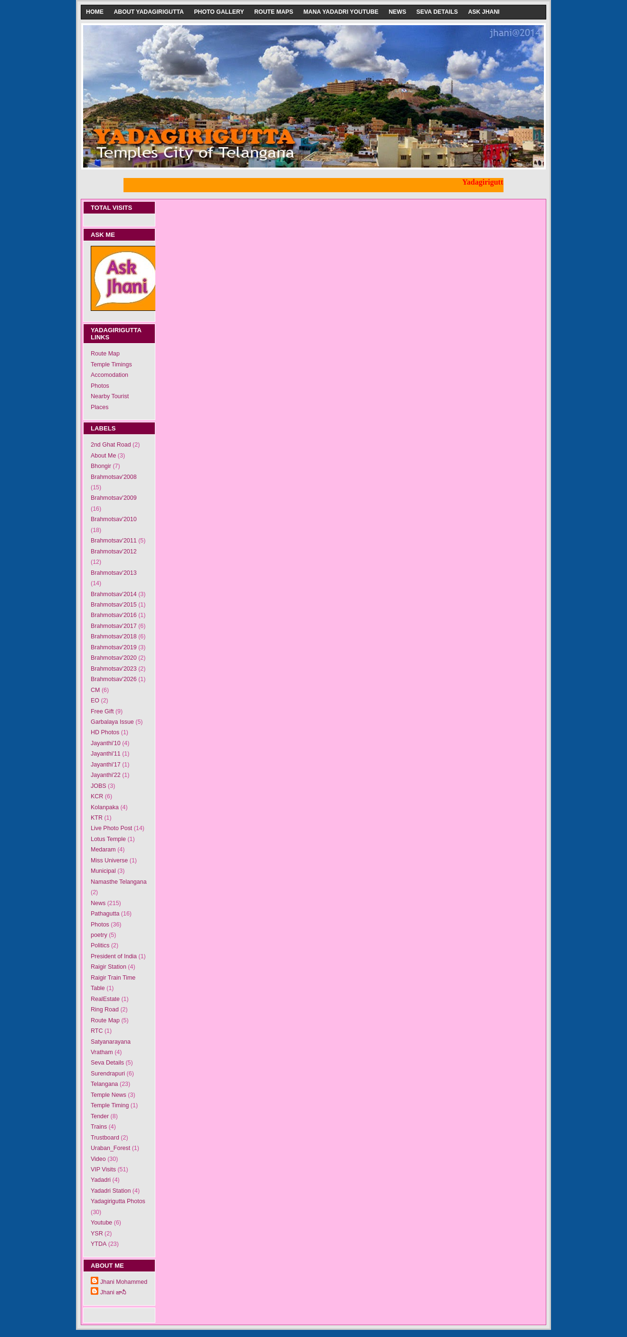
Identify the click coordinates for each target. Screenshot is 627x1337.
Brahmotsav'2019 (114, 647)
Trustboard (105, 1137)
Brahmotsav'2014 (114, 594)
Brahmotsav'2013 (114, 573)
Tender (100, 1116)
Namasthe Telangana (119, 882)
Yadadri (101, 1180)
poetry (99, 935)
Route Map (105, 353)
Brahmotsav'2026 (114, 679)
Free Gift (102, 711)
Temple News (108, 1095)
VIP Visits (103, 1169)
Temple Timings (111, 364)
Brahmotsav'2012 (114, 551)
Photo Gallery (219, 12)
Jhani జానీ (113, 1292)
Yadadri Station (111, 1190)
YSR (97, 1233)
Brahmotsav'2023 (114, 668)
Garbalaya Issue (112, 722)
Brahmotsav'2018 (114, 636)
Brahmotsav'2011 (114, 540)
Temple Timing (110, 1105)
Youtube (101, 1222)
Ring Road (105, 1009)
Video (98, 1159)
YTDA (98, 1244)
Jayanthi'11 (106, 753)
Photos (100, 386)
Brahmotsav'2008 (114, 477)
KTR (97, 817)
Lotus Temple (108, 839)
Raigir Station (108, 966)
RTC (97, 1031)
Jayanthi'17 (106, 764)
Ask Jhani (483, 12)
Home (95, 12)
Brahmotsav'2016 (114, 615)
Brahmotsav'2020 (114, 657)
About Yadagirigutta (149, 12)
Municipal (103, 871)
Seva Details (437, 12)
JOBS (98, 786)
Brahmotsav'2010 (114, 519)
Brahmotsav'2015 (114, 604)
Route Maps (273, 12)
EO (95, 700)
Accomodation (109, 375)
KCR (97, 796)
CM (95, 690)
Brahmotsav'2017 (114, 626)
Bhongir (101, 466)
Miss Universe (109, 860)
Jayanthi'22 (106, 775)
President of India (114, 956)
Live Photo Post (111, 828)
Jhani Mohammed (123, 1282)
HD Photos (105, 732)
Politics (100, 945)
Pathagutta (105, 913)
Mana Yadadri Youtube (341, 12)
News (397, 12)
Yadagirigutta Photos (118, 1201)
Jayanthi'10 (106, 743)
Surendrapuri (108, 1073)
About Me (103, 455)
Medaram (103, 849)
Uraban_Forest (110, 1148)
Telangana (104, 1084)
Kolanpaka (105, 807)
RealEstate (105, 999)
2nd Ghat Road (111, 444)
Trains (99, 1126)
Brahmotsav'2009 (114, 498)
